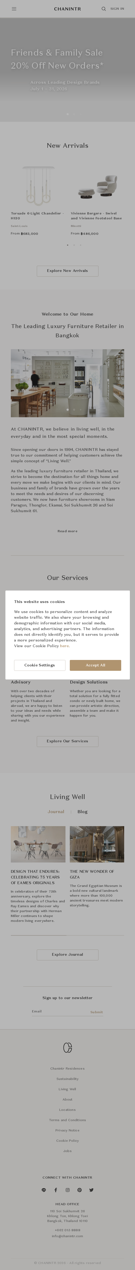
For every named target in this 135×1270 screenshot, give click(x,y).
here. (65, 646)
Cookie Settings (39, 665)
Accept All (95, 665)
